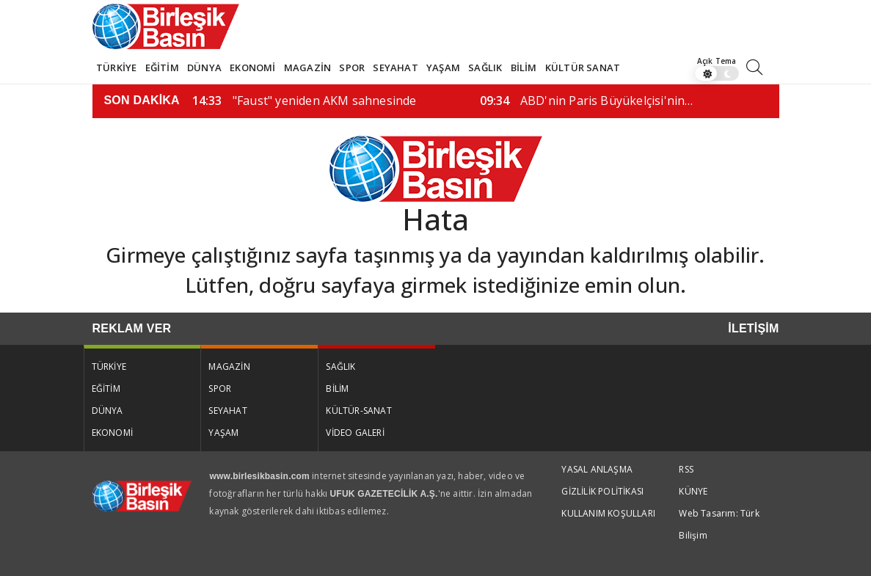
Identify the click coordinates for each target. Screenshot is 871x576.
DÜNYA (204, 67)
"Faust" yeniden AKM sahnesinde (304, 100)
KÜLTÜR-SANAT (358, 410)
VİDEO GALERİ (355, 432)
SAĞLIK (485, 67)
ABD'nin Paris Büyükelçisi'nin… (586, 100)
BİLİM (524, 67)
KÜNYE (693, 491)
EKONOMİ (252, 67)
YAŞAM (443, 67)
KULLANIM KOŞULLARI (608, 513)
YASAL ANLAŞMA (597, 469)
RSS (686, 469)
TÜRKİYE (116, 67)
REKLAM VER (132, 328)
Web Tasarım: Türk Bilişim (719, 524)
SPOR (352, 67)
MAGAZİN (307, 67)
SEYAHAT (395, 67)
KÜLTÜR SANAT (582, 67)
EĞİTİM (162, 67)
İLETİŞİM (753, 328)
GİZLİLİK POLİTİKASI (602, 491)
